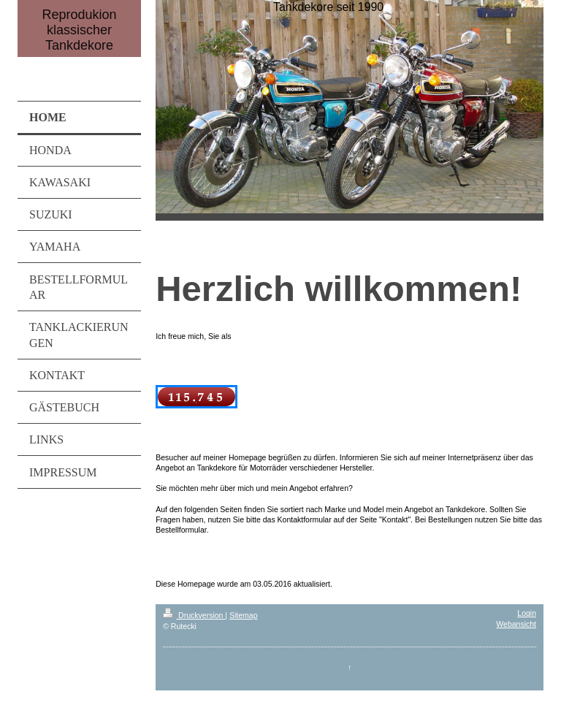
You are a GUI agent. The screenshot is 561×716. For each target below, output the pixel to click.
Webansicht (516, 624)
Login (526, 613)
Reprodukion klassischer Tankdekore (79, 30)
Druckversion (194, 615)
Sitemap (243, 615)
